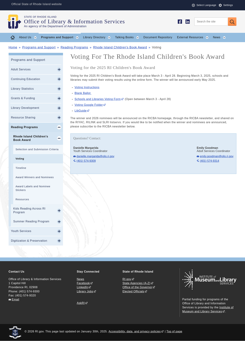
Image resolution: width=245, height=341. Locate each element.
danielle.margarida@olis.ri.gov (95, 156)
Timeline (20, 168)
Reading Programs (74, 47)
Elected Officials (133, 291)
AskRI (81, 303)
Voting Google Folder (89, 104)
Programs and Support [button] (61, 37)
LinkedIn (82, 287)
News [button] (220, 37)
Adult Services (21, 69)
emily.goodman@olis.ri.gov (216, 156)
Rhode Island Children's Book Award (120, 47)
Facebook (83, 283)
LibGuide (81, 110)
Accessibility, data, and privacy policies (134, 331)
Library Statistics (22, 88)
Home (13, 47)
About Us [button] (29, 37)
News (80, 279)
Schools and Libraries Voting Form (98, 99)
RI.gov (126, 279)
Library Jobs (85, 291)
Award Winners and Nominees (34, 177)
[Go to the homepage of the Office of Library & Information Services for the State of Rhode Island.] (16, 22)
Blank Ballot (83, 93)
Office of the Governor (137, 287)
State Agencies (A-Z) (136, 283)
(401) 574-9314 (209, 160)
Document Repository (157, 37)
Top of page (174, 331)
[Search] (211, 21)
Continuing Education (25, 79)
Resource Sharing (23, 117)
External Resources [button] (194, 37)
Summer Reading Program (31, 221)
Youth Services (21, 231)
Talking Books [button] (128, 37)
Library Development (25, 107)
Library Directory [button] (98, 37)
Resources (22, 199)
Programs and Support (39, 47)
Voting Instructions (87, 87)
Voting (19, 158)
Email (15, 299)
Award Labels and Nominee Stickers (32, 188)
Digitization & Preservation (29, 240)
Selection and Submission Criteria (36, 149)
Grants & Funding (23, 98)
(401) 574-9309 (86, 160)
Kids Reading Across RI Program (29, 210)
